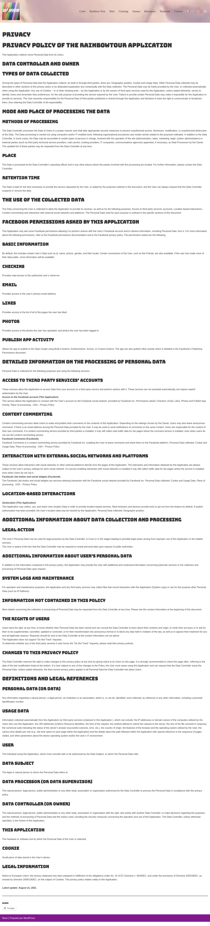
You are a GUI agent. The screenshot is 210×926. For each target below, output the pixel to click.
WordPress (29, 922)
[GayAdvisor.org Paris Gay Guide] (11, 11)
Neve (5, 922)
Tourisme (165, 11)
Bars (111, 11)
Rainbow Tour (97, 11)
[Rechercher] (205, 11)
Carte (82, 11)
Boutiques (149, 11)
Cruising (123, 11)
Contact (178, 11)
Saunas (136, 11)
